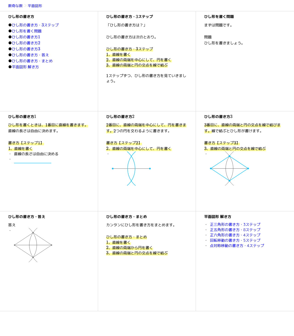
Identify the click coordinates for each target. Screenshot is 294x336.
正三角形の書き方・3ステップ (235, 224)
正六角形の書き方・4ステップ (235, 235)
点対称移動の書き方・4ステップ (237, 245)
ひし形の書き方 (26, 37)
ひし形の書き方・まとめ (32, 60)
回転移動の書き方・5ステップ (235, 240)
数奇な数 (15, 5)
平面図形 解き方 (25, 66)
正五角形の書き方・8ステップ (235, 229)
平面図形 (35, 5)
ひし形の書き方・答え (30, 54)
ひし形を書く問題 (27, 31)
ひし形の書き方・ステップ (35, 25)
